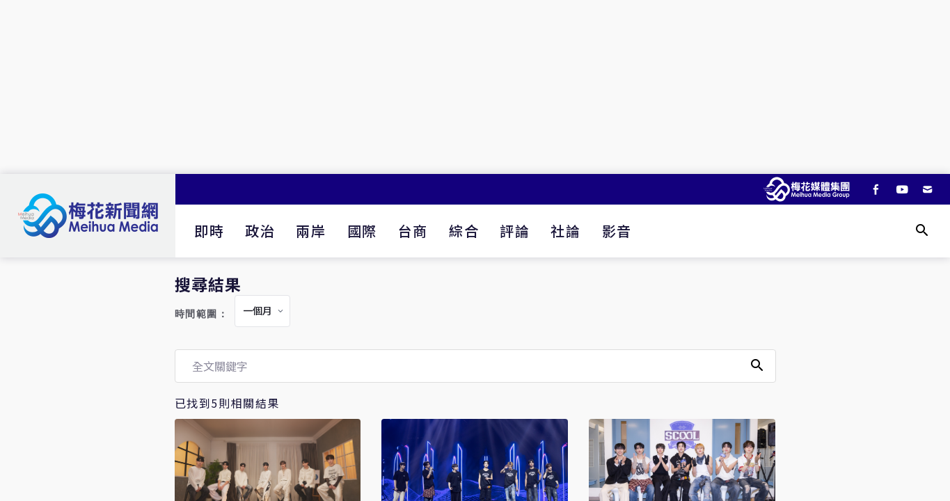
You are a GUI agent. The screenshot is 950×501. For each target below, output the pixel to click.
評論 (515, 231)
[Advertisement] (475, 87)
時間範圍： (202, 314)
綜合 (464, 231)
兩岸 (311, 231)
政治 (260, 231)
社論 (565, 231)
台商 (413, 231)
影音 (617, 231)
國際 (362, 231)
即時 (209, 231)
